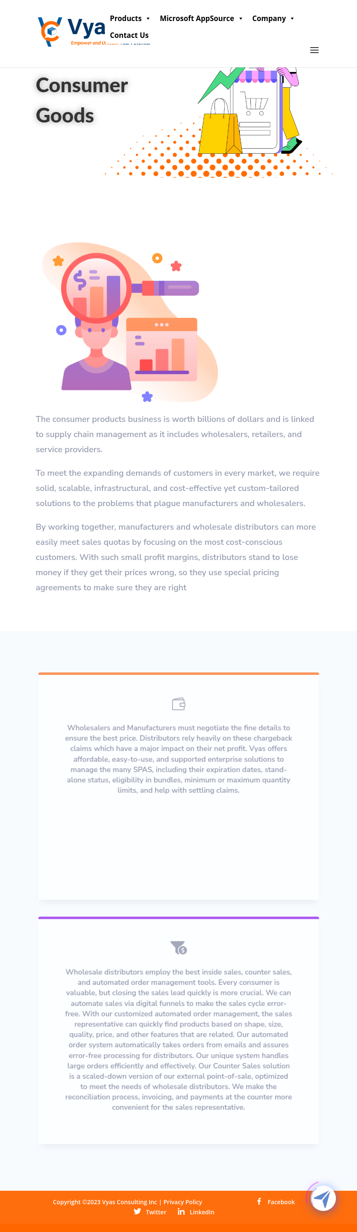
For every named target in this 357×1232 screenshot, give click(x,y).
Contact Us (129, 35)
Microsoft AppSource (202, 18)
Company (274, 18)
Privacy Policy (183, 1202)
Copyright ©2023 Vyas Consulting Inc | (108, 1202)
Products (130, 18)
